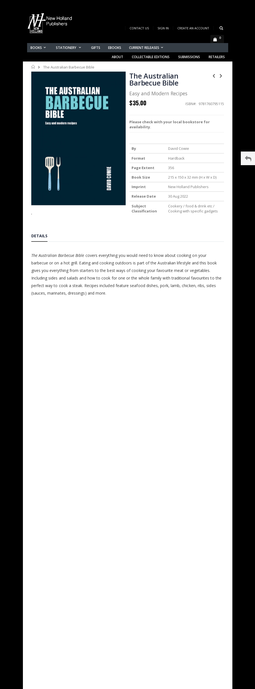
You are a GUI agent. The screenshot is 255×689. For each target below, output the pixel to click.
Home (33, 66)
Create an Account (193, 28)
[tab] (43, 237)
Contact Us (139, 28)
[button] (78, 209)
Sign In (163, 28)
